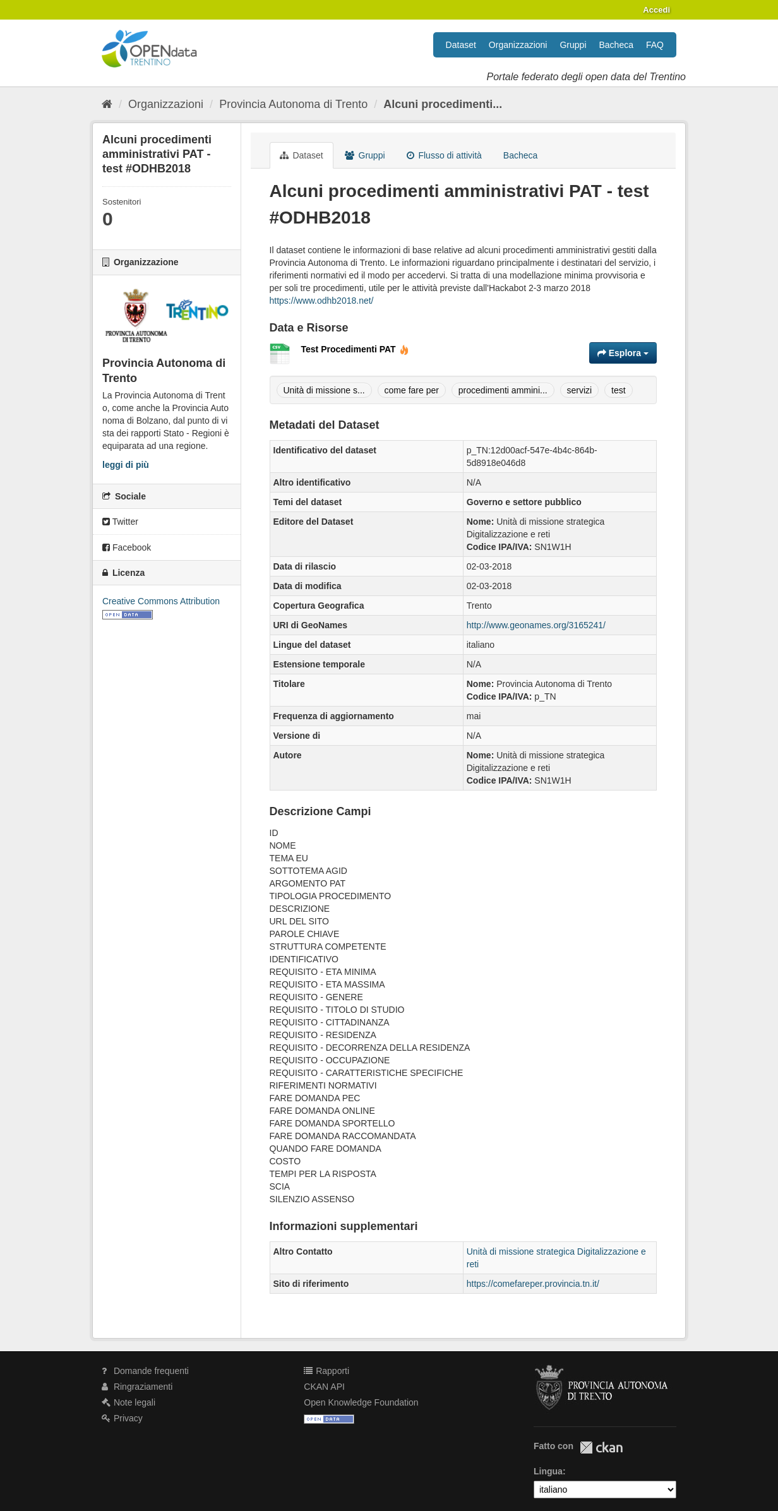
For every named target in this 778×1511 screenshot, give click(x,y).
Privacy (122, 1418)
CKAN (601, 1447)
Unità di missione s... (324, 390)
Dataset (461, 45)
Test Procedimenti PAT (355, 349)
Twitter (120, 522)
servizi (579, 390)
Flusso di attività (444, 155)
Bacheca (616, 45)
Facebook (126, 547)
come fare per (412, 390)
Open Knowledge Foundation (361, 1402)
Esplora (623, 353)
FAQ (655, 45)
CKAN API (324, 1387)
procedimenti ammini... (503, 390)
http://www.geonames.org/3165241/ (536, 625)
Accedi (656, 10)
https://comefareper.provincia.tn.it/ (533, 1284)
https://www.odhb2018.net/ (322, 301)
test (618, 390)
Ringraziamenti (137, 1387)
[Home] (107, 104)
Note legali (128, 1402)
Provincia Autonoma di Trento (293, 104)
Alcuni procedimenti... (442, 104)
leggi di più (125, 465)
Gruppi (573, 45)
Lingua (548, 1471)
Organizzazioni (518, 45)
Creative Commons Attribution (161, 601)
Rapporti (326, 1371)
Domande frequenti (145, 1371)
